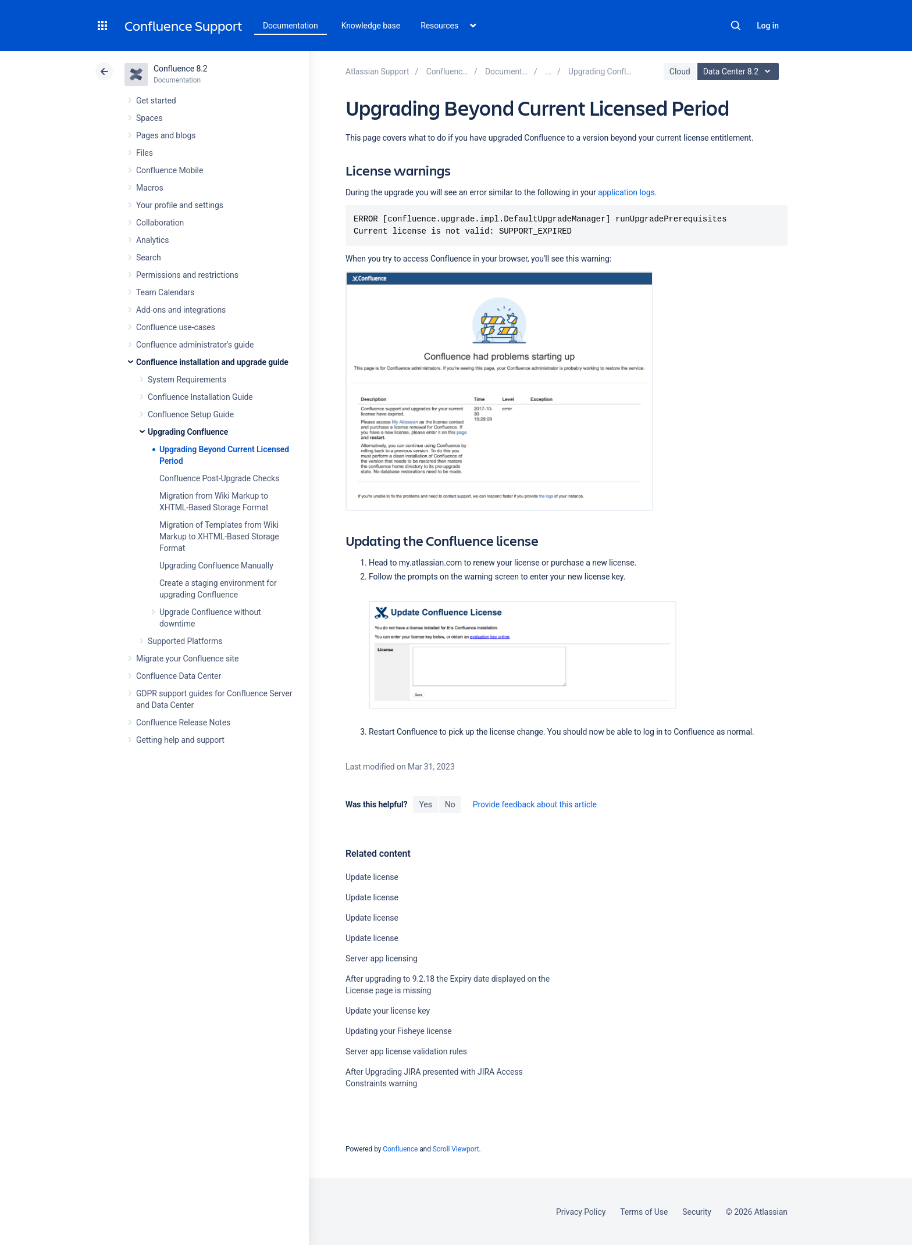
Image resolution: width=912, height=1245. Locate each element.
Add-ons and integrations (181, 309)
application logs (626, 192)
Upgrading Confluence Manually (216, 565)
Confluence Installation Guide (200, 397)
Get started (156, 100)
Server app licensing (381, 958)
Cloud (679, 71)
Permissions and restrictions (187, 275)
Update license (371, 877)
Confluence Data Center (178, 676)
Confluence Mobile (169, 170)
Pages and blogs (165, 135)
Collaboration (160, 222)
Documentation (290, 25)
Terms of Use (644, 1212)
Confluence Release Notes (183, 722)
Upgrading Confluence (188, 432)
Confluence (400, 1149)
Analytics (152, 240)
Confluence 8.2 (181, 68)
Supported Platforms (185, 641)
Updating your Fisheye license (398, 1031)
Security (696, 1212)
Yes (425, 804)
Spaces (149, 118)
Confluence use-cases (175, 327)
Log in (768, 25)
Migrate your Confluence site (187, 658)
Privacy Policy (580, 1212)
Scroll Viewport (456, 1149)
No (450, 804)
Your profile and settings (179, 205)
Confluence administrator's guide (195, 344)
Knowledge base (371, 25)
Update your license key (387, 1010)
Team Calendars (165, 292)
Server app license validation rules (406, 1051)
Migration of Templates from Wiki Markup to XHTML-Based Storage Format (219, 536)
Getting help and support (180, 740)
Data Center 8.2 (739, 71)
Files (144, 153)
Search (735, 25)
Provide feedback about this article (535, 804)
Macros (149, 187)
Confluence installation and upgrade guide (212, 362)
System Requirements (187, 379)
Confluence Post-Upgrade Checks (219, 478)
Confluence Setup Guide (191, 414)
